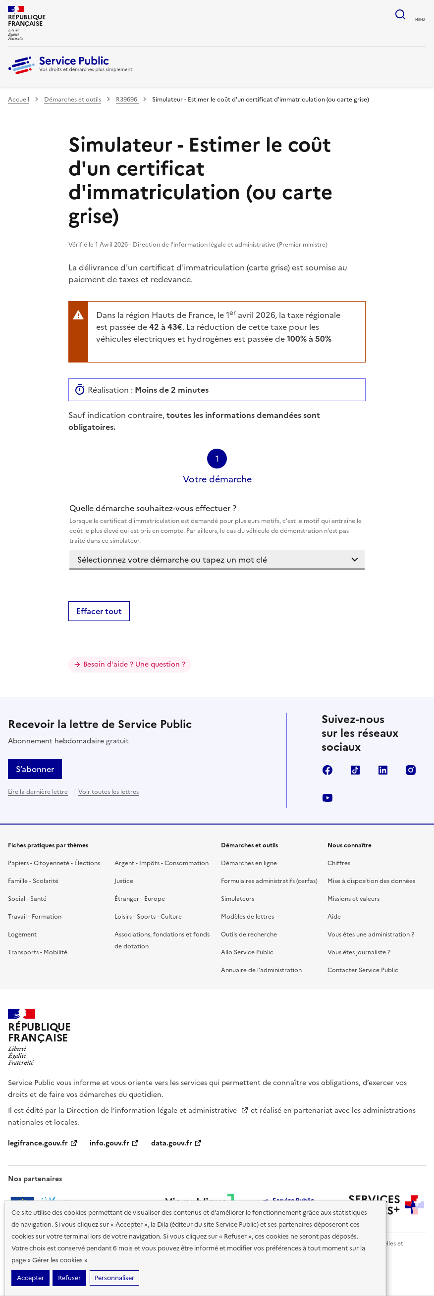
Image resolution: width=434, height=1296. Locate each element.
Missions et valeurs (353, 898)
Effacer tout (99, 611)
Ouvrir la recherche (400, 14)
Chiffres (338, 863)
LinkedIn (383, 770)
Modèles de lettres (247, 916)
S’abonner (35, 769)
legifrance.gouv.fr (43, 1143)
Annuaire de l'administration (261, 970)
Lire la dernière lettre (38, 791)
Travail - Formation (34, 916)
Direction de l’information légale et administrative (157, 1110)
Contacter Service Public (362, 970)
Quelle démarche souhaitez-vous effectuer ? (217, 524)
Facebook (327, 770)
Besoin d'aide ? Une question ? (134, 664)
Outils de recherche (249, 934)
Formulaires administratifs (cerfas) (269, 881)
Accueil (18, 99)
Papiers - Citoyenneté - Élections (54, 863)
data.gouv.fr (176, 1143)
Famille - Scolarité (33, 881)
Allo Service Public (247, 952)
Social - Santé (27, 898)
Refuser (69, 1278)
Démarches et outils (72, 99)
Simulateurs (237, 898)
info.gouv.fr (114, 1143)
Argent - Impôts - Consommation (161, 863)
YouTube (327, 798)
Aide (334, 916)
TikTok (355, 770)
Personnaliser (114, 1278)
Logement (22, 934)
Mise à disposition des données (371, 881)
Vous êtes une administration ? (370, 934)
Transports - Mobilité (37, 952)
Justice (123, 881)
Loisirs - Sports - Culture (148, 916)
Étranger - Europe (139, 898)
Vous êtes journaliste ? (358, 952)
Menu (420, 19)
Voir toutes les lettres (108, 791)
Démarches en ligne (249, 863)
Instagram (411, 770)
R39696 (127, 99)
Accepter (30, 1278)
